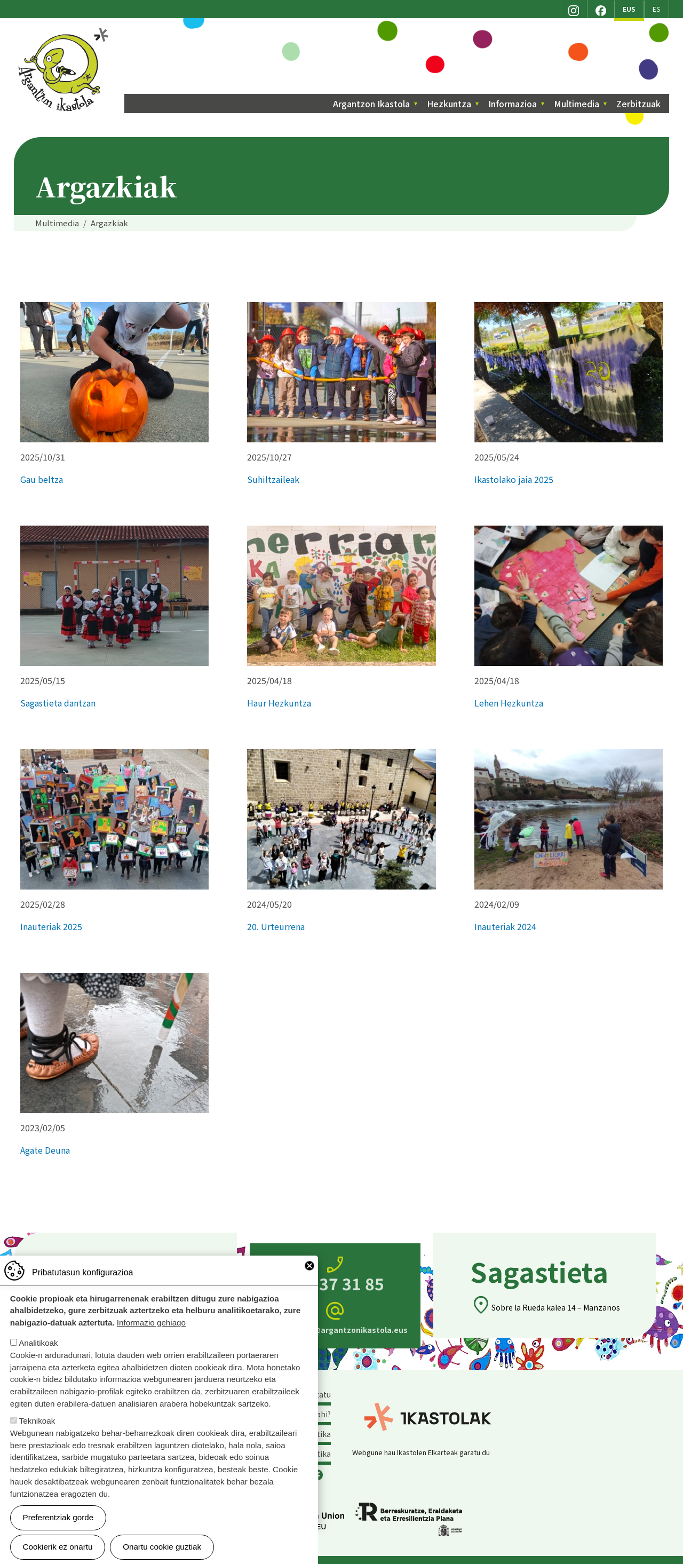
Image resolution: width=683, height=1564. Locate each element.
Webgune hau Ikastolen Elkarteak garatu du (421, 1452)
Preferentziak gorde (58, 1517)
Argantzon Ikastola (65, 31)
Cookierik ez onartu (58, 1546)
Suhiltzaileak (273, 479)
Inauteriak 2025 (51, 926)
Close (309, 1265)
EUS (629, 9)
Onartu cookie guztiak (162, 1546)
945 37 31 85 (335, 1274)
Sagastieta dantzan (58, 702)
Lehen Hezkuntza (508, 702)
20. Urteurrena (276, 926)
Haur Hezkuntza (279, 702)
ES (657, 9)
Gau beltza (41, 479)
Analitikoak (38, 1342)
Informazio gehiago (151, 1322)
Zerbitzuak (638, 103)
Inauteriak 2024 (505, 926)
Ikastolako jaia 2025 (513, 479)
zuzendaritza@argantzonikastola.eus (335, 1317)
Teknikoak (37, 1420)
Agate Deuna (45, 1150)
